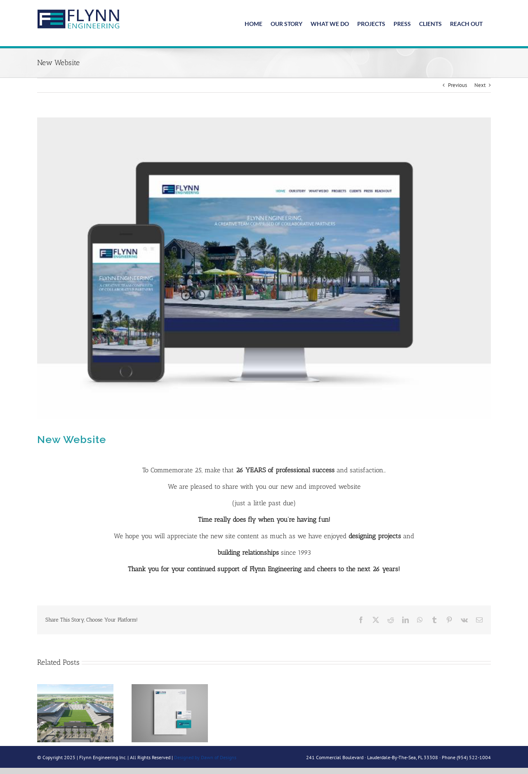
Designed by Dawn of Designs (205, 755)
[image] (264, 266)
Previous (457, 83)
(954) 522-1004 (474, 755)
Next (480, 83)
